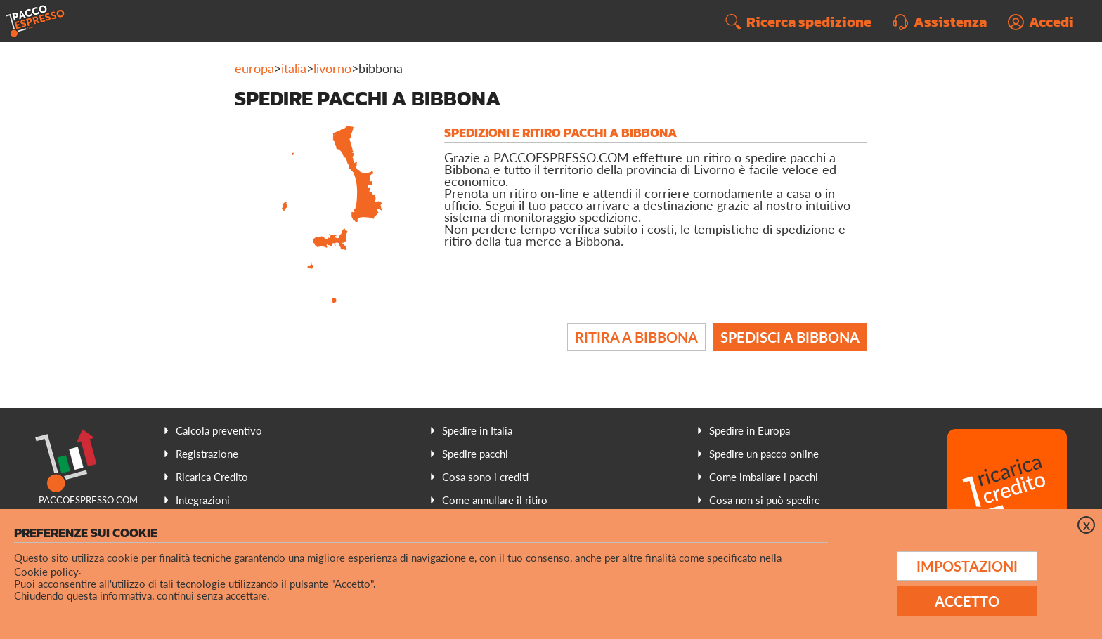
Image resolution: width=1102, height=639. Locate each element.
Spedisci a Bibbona (790, 337)
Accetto (967, 601)
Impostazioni (967, 566)
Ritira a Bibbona (636, 337)
